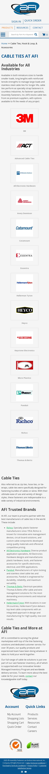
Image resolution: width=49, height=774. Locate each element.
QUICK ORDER (32, 20)
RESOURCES (22, 27)
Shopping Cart (15, 722)
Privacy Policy (33, 765)
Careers (32, 731)
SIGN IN (16, 21)
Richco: (10, 527)
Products (33, 714)
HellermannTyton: (15, 602)
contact (29, 676)
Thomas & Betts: (15, 586)
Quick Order (14, 727)
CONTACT (38, 27)
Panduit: (11, 570)
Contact (32, 727)
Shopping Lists (15, 718)
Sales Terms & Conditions (35, 763)
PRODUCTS (7, 27)
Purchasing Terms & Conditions (14, 765)
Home (4, 43)
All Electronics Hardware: (19, 550)
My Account (14, 714)
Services (32, 718)
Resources (34, 722)
